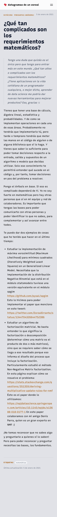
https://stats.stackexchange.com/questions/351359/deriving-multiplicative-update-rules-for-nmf (30, 386)
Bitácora (8, 15)
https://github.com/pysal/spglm (27, 295)
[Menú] (51, 5)
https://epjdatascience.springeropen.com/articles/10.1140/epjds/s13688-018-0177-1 (30, 407)
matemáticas (21, 463)
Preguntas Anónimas (24, 15)
